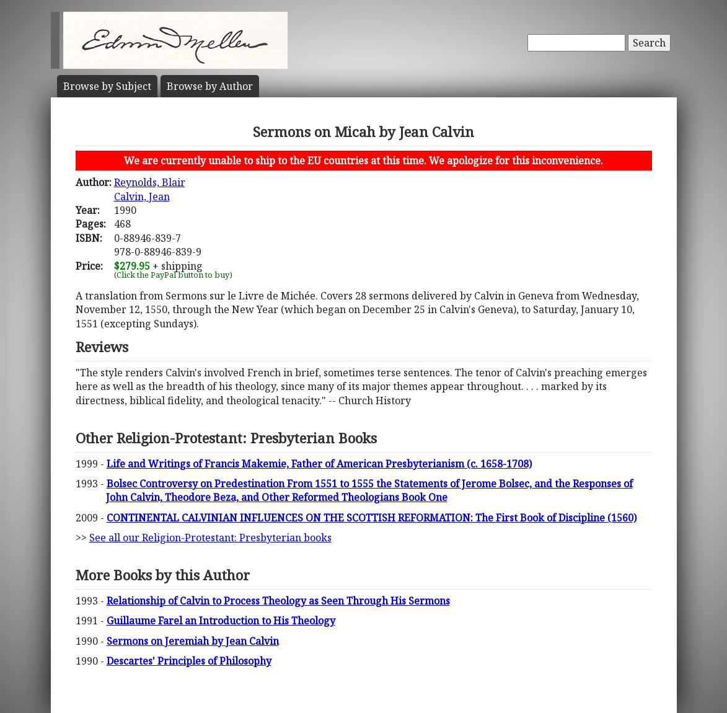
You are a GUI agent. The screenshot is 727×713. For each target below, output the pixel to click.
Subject (107, 86)
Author (210, 86)
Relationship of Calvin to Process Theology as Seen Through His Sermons (278, 601)
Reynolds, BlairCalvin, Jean (149, 189)
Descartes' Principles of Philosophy (189, 661)
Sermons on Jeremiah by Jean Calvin (193, 641)
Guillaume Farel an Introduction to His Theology (221, 620)
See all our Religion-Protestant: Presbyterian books (210, 537)
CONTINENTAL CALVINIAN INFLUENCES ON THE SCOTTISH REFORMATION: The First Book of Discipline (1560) (372, 518)
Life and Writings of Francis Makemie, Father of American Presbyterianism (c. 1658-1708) (319, 464)
